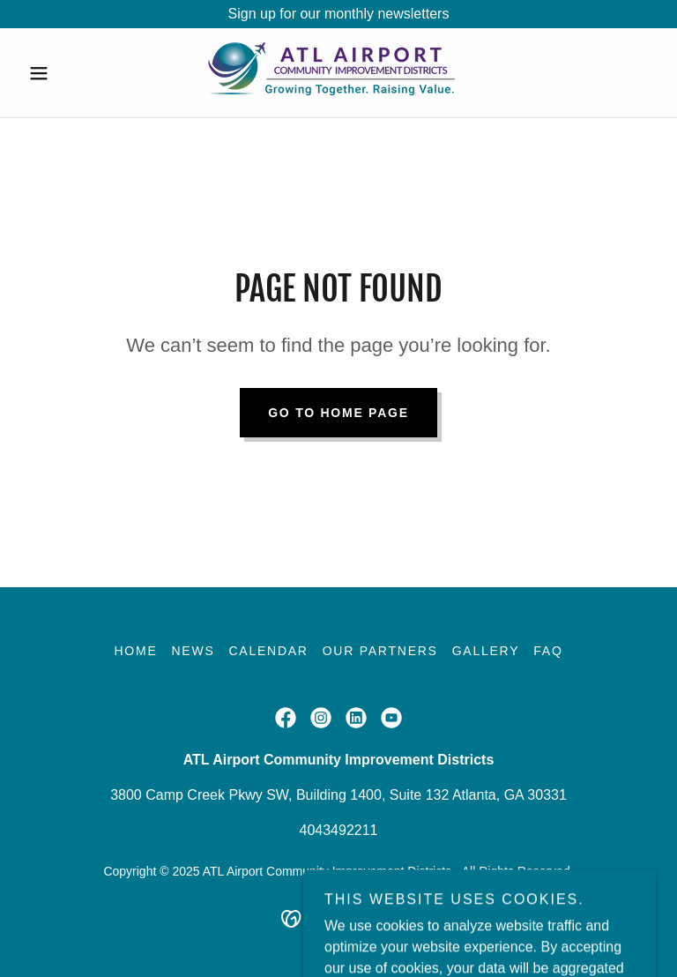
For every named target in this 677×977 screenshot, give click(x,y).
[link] (338, 72)
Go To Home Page (338, 413)
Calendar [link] (268, 651)
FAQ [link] (547, 651)
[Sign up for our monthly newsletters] (338, 14)
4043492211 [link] (339, 830)
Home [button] (135, 651)
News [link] (192, 651)
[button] (68, 73)
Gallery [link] (486, 651)
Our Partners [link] (380, 651)
